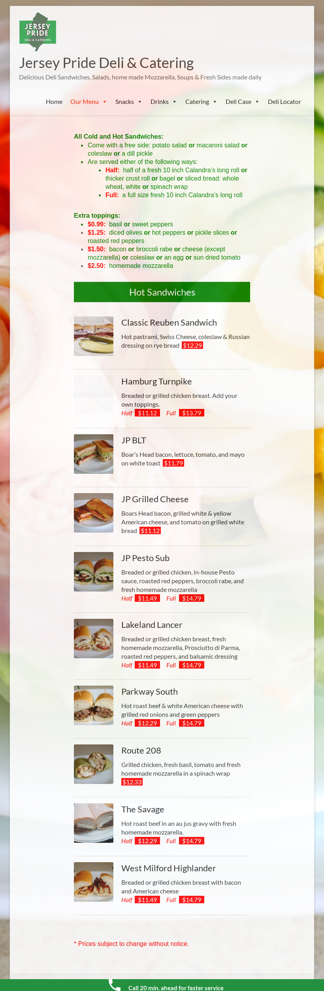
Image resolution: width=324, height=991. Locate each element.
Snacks (129, 101)
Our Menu (88, 101)
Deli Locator (284, 101)
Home (54, 101)
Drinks (164, 101)
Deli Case (243, 101)
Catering (201, 101)
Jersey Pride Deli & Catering (106, 62)
